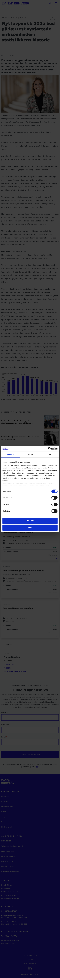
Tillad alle (30, 521)
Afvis (30, 527)
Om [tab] (49, 454)
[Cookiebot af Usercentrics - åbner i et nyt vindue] (48, 448)
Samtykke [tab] (10, 454)
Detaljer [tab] (30, 454)
